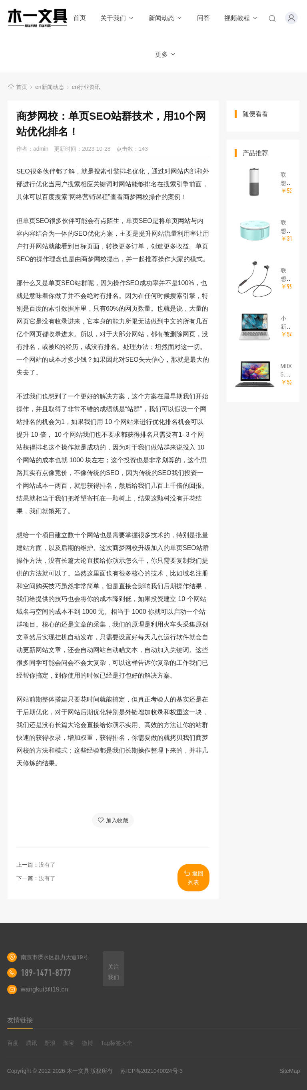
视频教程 (241, 18)
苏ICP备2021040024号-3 (151, 1071)
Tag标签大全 (116, 1043)
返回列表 (193, 877)
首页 (79, 17)
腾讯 (31, 1043)
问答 (203, 17)
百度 (12, 1043)
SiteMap (289, 1071)
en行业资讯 (86, 87)
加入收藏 (113, 820)
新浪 (50, 1043)
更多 (165, 54)
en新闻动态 (49, 87)
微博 (87, 1043)
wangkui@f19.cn (44, 989)
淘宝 (68, 1043)
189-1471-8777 (46, 973)
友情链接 (20, 1020)
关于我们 (117, 18)
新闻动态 (166, 18)
